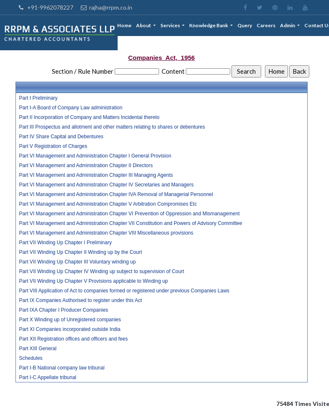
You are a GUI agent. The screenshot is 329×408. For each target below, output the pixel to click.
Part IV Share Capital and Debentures (61, 136)
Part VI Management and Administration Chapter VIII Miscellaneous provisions (106, 233)
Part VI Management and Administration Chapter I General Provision (95, 156)
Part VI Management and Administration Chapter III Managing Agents (96, 175)
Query (245, 25)
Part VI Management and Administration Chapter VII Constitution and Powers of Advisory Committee (130, 223)
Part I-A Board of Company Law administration (71, 108)
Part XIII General (38, 348)
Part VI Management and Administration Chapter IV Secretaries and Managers (106, 185)
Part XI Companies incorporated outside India (70, 329)
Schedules (31, 358)
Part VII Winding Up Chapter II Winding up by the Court (80, 252)
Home (125, 25)
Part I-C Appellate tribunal (48, 377)
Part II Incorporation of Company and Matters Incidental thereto (89, 117)
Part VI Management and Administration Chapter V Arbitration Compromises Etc (108, 204)
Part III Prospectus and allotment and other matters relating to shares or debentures (112, 127)
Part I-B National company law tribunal (62, 368)
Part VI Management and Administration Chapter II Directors (86, 165)
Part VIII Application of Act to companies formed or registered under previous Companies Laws (124, 291)
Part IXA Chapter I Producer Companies (63, 310)
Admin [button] (288, 25)
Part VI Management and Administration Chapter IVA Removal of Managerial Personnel (116, 194)
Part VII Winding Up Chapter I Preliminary (65, 242)
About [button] (144, 25)
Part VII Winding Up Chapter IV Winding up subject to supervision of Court (101, 271)
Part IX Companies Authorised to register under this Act (80, 300)
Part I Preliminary (38, 98)
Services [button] (171, 25)
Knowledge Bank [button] (209, 25)
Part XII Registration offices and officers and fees (73, 339)
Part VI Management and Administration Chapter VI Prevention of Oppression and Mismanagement (129, 214)
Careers (266, 25)
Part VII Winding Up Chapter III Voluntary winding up (77, 262)
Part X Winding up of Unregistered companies (70, 320)
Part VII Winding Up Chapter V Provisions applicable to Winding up (93, 281)
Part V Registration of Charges (53, 146)
